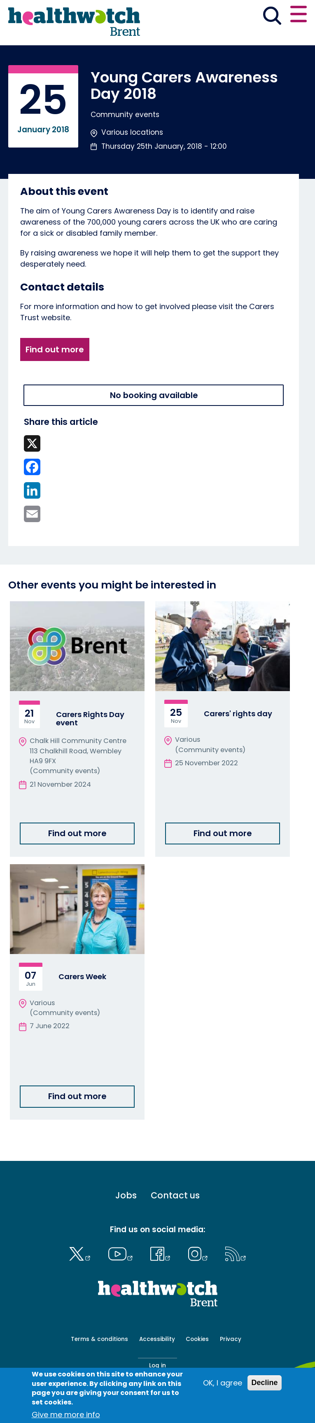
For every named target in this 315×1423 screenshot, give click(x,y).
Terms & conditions (99, 1339)
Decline (264, 1382)
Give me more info (66, 1414)
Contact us (175, 1196)
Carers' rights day (238, 713)
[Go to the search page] (272, 17)
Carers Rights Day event (90, 718)
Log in (157, 1365)
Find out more (55, 349)
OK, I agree (222, 1383)
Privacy (230, 1339)
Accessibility (157, 1339)
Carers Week (82, 976)
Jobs (126, 1196)
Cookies (197, 1339)
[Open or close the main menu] (298, 15)
